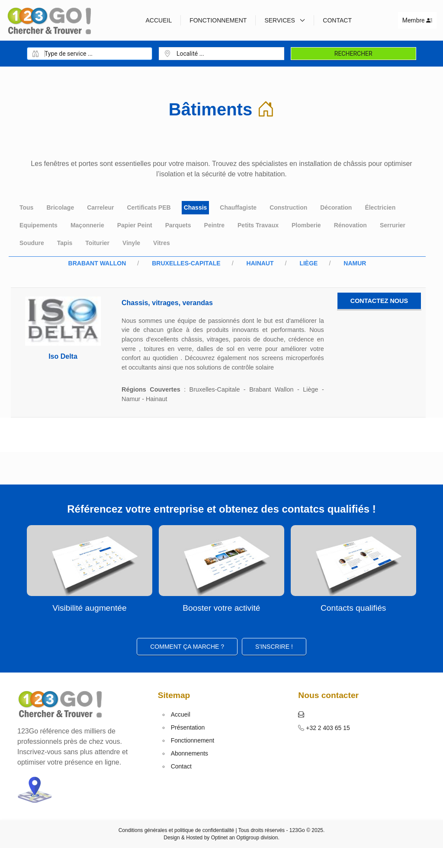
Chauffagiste (238, 207)
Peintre (214, 225)
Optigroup (247, 838)
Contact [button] (337, 20)
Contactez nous (379, 300)
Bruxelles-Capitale (186, 263)
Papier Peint (134, 225)
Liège (308, 263)
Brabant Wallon (97, 263)
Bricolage (60, 207)
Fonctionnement (218, 20)
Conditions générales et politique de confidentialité (176, 830)
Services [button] (284, 20)
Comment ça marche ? (187, 646)
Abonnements (189, 753)
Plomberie (306, 225)
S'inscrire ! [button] (274, 646)
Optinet (219, 838)
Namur (354, 263)
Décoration (336, 207)
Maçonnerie (87, 225)
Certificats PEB (148, 207)
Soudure (31, 242)
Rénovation (350, 225)
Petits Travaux (258, 225)
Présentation (188, 727)
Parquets (178, 225)
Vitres (161, 242)
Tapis (65, 242)
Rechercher (353, 53)
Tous (26, 207)
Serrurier (392, 225)
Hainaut (260, 263)
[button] (301, 714)
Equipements (38, 225)
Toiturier (97, 242)
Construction (288, 207)
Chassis (195, 207)
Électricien (380, 207)
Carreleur (100, 207)
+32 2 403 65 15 (327, 727)
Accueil (158, 20)
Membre (417, 20)
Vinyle (131, 242)
